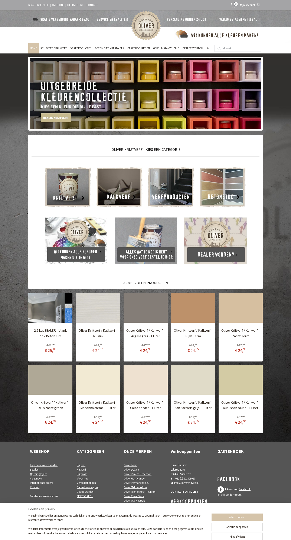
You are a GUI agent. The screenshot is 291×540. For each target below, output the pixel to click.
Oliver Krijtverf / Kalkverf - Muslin (98, 333)
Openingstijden (38, 474)
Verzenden (36, 478)
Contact (34, 487)
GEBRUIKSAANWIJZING (166, 48)
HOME (33, 48)
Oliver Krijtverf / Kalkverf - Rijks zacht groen (50, 405)
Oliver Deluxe (131, 469)
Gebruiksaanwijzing (88, 487)
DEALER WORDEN (193, 48)
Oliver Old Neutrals (134, 501)
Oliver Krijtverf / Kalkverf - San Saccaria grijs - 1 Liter (193, 405)
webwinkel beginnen (153, 532)
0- (207, 48)
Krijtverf (81, 465)
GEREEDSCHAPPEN (138, 48)
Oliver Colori (131, 514)
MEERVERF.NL (75, 5)
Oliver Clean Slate (134, 496)
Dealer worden (85, 492)
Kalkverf (81, 469)
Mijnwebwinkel (183, 532)
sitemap (132, 532)
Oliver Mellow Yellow (135, 487)
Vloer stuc (82, 478)
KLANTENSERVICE (38, 5)
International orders (41, 483)
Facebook (245, 489)
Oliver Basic (130, 465)
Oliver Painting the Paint (137, 505)
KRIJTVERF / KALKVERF (53, 48)
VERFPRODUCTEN (81, 48)
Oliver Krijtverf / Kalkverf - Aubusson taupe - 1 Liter (240, 405)
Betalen (34, 469)
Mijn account (250, 5)
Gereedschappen (86, 483)
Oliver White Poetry (135, 509)
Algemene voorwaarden (44, 465)
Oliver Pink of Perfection (137, 474)
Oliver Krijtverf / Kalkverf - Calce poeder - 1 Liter (145, 405)
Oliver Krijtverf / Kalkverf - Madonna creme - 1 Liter (98, 405)
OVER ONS (58, 5)
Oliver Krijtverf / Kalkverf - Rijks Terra (193, 333)
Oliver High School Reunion (140, 492)
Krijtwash (82, 474)
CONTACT (92, 5)
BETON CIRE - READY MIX (109, 48)
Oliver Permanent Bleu (136, 483)
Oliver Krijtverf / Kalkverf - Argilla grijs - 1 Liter (145, 333)
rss (139, 532)
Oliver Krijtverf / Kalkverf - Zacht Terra (240, 333)
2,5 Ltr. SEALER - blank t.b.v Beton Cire (50, 333)
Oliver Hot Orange (134, 478)
